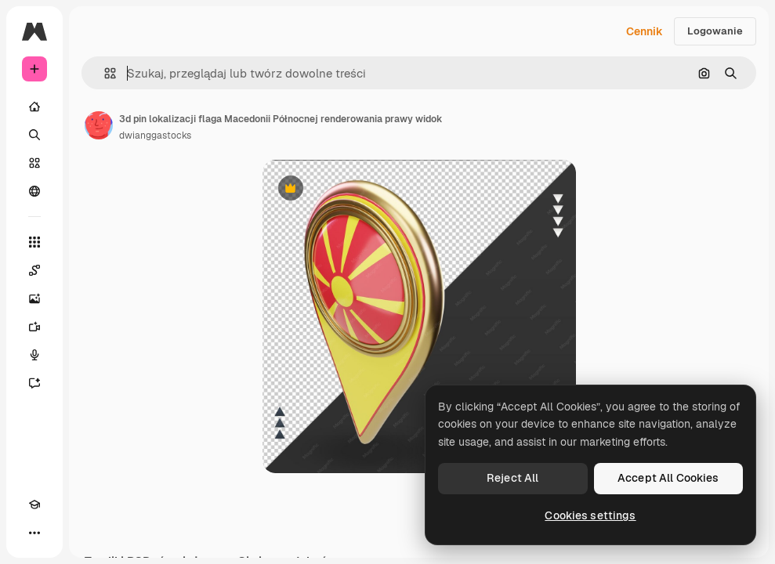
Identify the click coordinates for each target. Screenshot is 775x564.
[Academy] (34, 504)
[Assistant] (34, 383)
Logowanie (715, 31)
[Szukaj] (34, 134)
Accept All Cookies (668, 478)
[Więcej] (34, 532)
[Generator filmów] (34, 326)
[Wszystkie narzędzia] (34, 242)
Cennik (644, 31)
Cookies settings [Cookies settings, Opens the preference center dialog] (590, 515)
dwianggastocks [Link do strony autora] (155, 135)
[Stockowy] (34, 162)
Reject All (512, 478)
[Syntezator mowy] (34, 354)
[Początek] (34, 106)
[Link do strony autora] (99, 125)
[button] (103, 73)
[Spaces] (34, 270)
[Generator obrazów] (34, 298)
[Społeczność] (34, 191)
